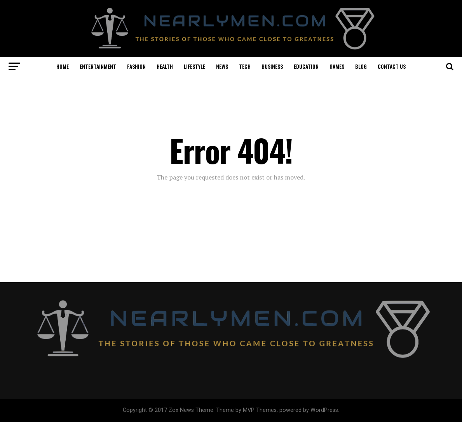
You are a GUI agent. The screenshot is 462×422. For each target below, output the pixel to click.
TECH (245, 66)
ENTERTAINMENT (98, 66)
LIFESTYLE (194, 66)
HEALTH (165, 66)
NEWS (222, 66)
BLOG (361, 66)
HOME (62, 66)
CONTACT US (392, 66)
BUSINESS (272, 66)
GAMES (337, 66)
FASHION (136, 66)
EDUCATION (306, 66)
